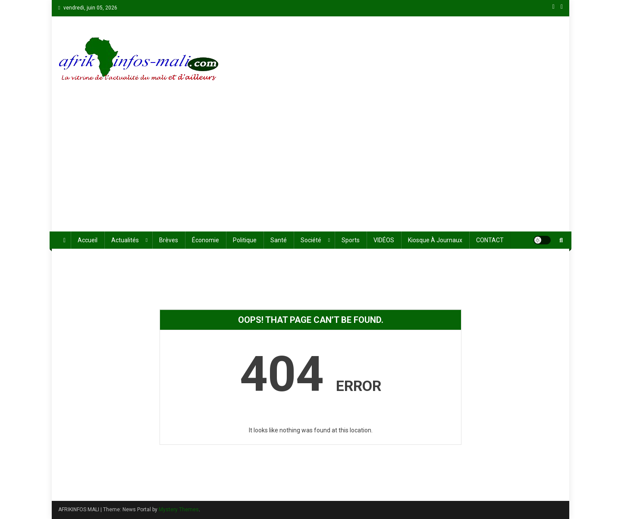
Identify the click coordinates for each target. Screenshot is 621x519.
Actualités (125, 240)
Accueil (87, 240)
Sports (351, 240)
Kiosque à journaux (435, 240)
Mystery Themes (179, 509)
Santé (278, 240)
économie (205, 240)
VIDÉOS (383, 240)
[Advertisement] (310, 166)
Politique (245, 240)
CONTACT (490, 240)
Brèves (168, 240)
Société (311, 240)
